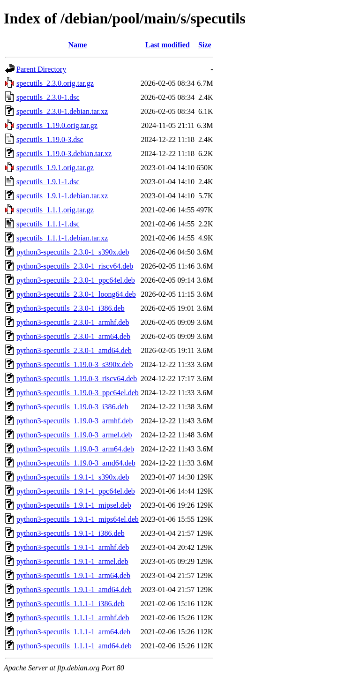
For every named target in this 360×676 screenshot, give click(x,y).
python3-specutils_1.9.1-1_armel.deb (72, 561)
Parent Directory (41, 69)
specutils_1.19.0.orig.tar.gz (57, 125)
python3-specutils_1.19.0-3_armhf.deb (74, 421)
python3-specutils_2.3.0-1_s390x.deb (72, 252)
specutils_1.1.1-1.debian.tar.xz (62, 238)
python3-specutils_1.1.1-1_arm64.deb (73, 632)
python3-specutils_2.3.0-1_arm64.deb (73, 336)
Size (204, 45)
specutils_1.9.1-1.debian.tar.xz (62, 196)
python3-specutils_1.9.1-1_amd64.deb (74, 589)
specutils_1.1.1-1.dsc (48, 224)
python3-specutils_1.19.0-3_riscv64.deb (76, 379)
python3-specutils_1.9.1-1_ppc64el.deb (75, 491)
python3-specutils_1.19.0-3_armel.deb (74, 435)
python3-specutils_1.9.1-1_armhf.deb (72, 547)
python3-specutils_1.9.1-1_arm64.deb (73, 575)
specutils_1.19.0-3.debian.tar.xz (64, 154)
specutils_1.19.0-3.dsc (49, 139)
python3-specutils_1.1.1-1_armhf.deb (72, 618)
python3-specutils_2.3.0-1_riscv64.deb (74, 266)
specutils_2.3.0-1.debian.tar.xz (62, 111)
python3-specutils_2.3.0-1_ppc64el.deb (75, 280)
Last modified (167, 45)
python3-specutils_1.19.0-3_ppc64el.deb (77, 393)
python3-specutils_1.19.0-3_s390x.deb (74, 364)
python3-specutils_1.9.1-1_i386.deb (70, 533)
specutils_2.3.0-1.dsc (48, 97)
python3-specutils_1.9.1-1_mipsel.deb (73, 505)
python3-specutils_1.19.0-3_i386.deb (72, 407)
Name (77, 45)
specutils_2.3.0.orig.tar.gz (55, 83)
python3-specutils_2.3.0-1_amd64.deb (74, 350)
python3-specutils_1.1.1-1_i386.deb (70, 604)
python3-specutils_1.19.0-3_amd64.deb (75, 463)
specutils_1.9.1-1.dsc (48, 182)
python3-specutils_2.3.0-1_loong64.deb (76, 294)
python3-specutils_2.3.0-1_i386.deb (70, 308)
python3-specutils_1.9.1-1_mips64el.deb (77, 519)
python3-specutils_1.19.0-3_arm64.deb (75, 449)
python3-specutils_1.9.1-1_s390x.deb (72, 477)
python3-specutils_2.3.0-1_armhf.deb (72, 322)
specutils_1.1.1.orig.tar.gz (55, 210)
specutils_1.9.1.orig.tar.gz (55, 168)
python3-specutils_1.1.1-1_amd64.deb (74, 646)
